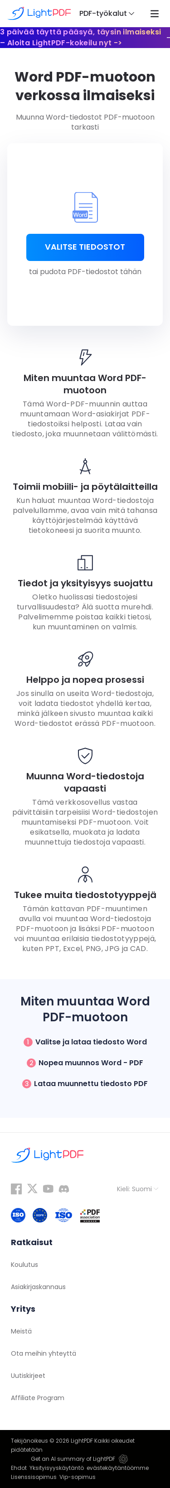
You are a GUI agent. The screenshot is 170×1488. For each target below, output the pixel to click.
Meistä (21, 1331)
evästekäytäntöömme (118, 1468)
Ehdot (19, 1468)
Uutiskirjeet (28, 1375)
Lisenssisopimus (34, 1477)
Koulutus (24, 1264)
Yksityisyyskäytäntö (56, 1468)
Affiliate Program (37, 1397)
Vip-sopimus (77, 1477)
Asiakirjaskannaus (38, 1286)
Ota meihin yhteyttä (43, 1353)
